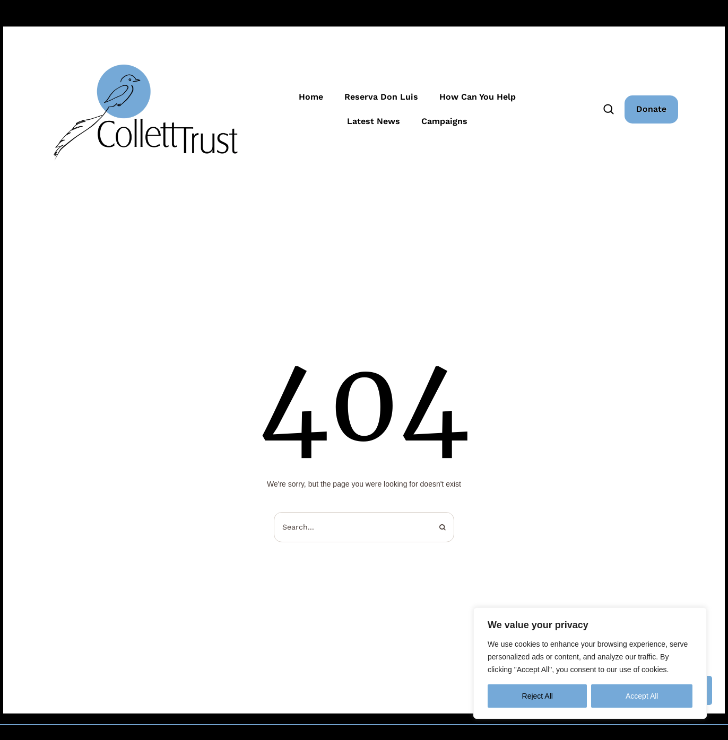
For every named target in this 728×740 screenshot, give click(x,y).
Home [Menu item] (311, 97)
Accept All (642, 696)
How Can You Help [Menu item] (477, 97)
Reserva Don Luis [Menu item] (381, 97)
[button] (651, 109)
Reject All (537, 696)
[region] (590, 663)
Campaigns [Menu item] (444, 121)
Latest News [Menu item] (373, 121)
